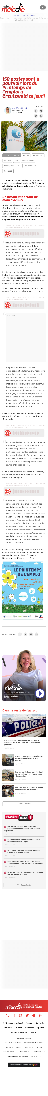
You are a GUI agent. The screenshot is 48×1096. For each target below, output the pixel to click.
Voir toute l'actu (24, 804)
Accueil (16, 16)
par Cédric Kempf (19, 108)
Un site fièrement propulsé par (24, 1065)
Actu (23, 16)
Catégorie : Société (12, 155)
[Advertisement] (22, 47)
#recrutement (28, 160)
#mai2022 (8, 171)
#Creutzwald (30, 166)
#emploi (7, 160)
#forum (26, 155)
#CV (19, 166)
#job (16, 160)
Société (30, 16)
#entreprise (9, 166)
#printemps (38, 155)
